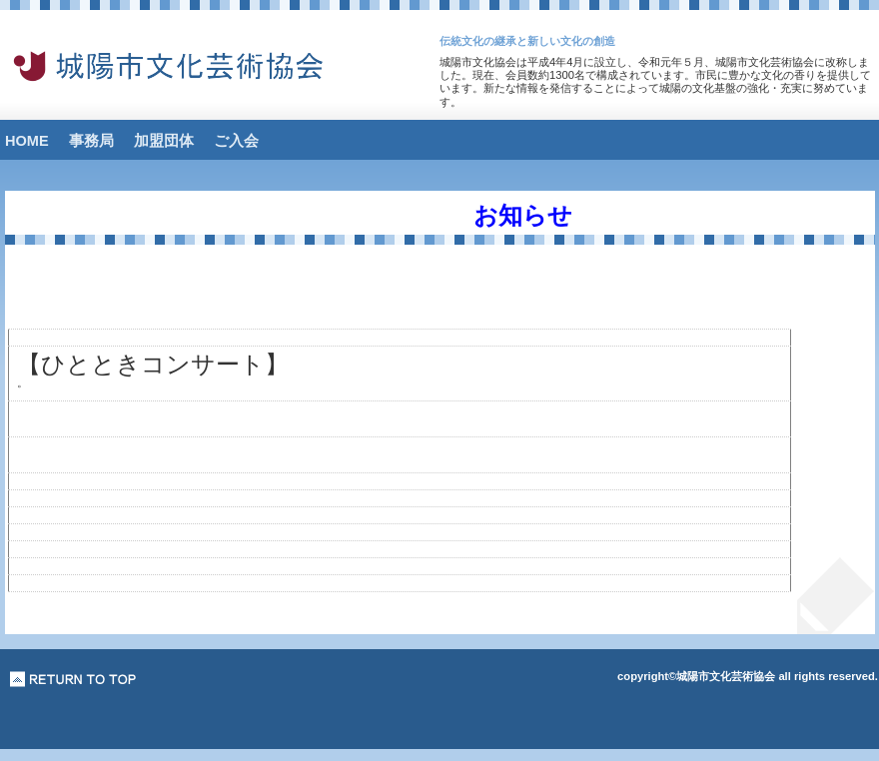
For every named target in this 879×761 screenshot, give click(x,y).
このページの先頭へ (73, 679)
